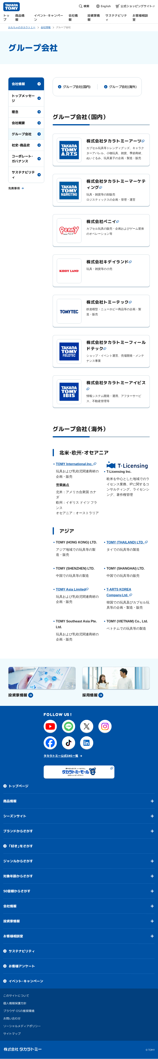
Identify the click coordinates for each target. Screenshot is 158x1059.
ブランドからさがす (18, 831)
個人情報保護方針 (14, 1003)
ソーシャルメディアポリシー (22, 1026)
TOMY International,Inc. (75, 464)
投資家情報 (11, 921)
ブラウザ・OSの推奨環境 (18, 1011)
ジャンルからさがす (18, 861)
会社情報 (18, 84)
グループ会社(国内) (77, 86)
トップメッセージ (23, 98)
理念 (15, 112)
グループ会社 (21, 134)
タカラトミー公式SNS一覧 (61, 756)
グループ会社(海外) (122, 86)
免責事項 (14, 188)
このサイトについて (16, 996)
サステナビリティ (23, 174)
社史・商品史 (21, 145)
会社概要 (18, 123)
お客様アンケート (22, 966)
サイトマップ (12, 1034)
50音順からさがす (16, 891)
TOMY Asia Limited (71, 589)
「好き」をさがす (21, 846)
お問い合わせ (12, 1018)
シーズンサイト (14, 816)
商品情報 (9, 801)
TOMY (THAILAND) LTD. (126, 542)
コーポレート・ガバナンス (22, 158)
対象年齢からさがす (18, 876)
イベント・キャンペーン (26, 981)
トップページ (18, 786)
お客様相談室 (13, 936)
